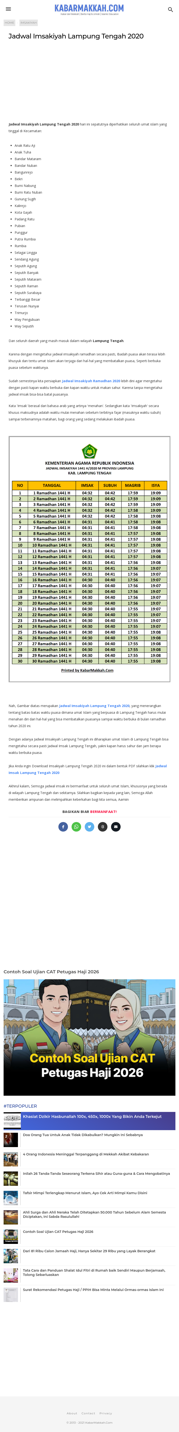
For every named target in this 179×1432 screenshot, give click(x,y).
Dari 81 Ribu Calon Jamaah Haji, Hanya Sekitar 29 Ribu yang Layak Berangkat (89, 1251)
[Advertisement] (89, 82)
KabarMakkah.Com (98, 1422)
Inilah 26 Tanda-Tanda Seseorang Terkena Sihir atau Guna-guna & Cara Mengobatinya (96, 1173)
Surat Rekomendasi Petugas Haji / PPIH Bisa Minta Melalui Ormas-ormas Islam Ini (93, 1290)
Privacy (106, 1413)
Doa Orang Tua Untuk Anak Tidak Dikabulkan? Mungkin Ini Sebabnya (83, 1135)
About (72, 1413)
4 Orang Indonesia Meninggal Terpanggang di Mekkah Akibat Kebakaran (86, 1154)
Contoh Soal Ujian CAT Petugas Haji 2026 (51, 972)
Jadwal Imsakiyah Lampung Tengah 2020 (76, 36)
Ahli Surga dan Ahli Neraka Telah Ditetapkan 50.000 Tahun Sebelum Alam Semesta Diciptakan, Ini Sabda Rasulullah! (94, 1214)
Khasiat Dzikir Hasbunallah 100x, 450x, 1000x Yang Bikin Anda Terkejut (92, 1116)
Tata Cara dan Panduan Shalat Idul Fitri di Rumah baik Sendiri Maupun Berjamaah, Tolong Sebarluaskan (94, 1272)
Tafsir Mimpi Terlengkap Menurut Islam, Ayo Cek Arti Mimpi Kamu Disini (85, 1193)
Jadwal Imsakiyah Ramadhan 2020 (91, 381)
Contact (88, 1413)
